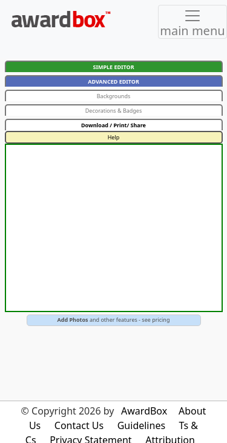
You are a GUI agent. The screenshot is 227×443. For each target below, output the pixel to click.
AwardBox (144, 411)
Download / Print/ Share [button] (113, 125)
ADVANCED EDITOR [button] (113, 81)
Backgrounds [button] (114, 96)
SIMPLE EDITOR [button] (113, 67)
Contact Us (79, 425)
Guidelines (141, 425)
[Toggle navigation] (192, 22)
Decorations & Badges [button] (113, 111)
